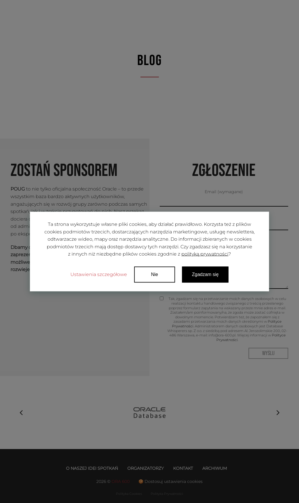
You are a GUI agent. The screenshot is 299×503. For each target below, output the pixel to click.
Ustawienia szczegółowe (98, 274)
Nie (154, 274)
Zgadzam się (205, 274)
